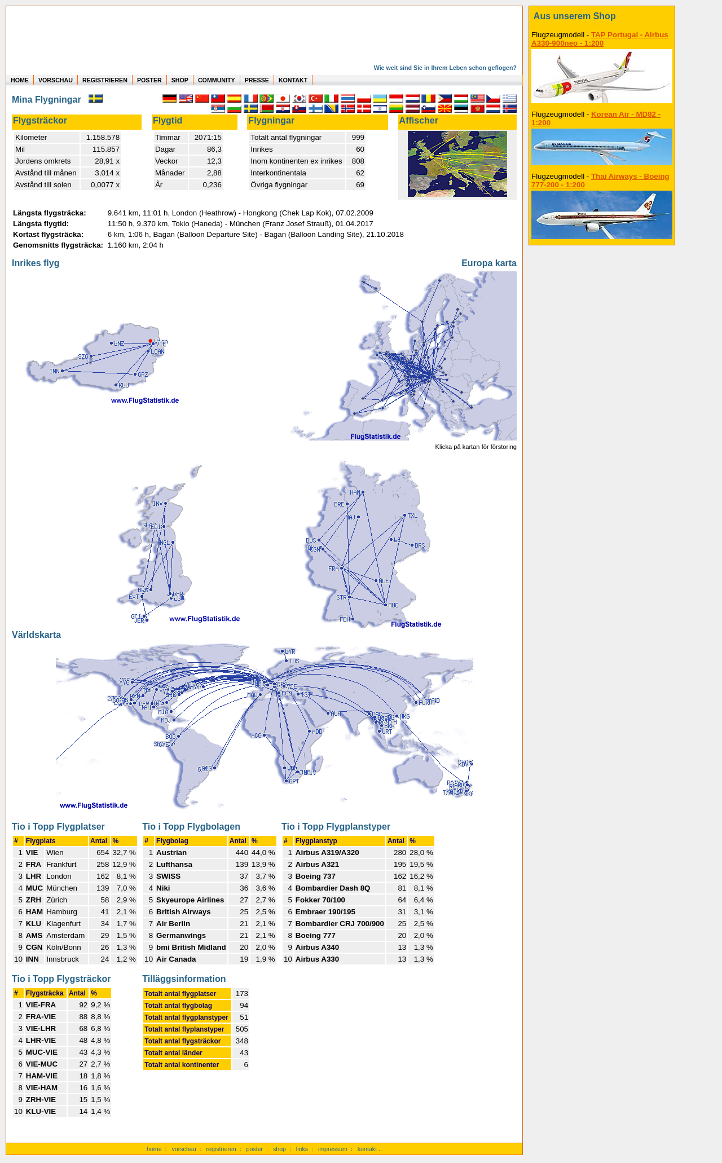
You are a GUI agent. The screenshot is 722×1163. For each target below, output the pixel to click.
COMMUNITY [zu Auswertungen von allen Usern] (216, 80)
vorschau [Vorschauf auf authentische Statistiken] (183, 1149)
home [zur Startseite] (154, 1149)
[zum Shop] (601, 16)
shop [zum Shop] (279, 1149)
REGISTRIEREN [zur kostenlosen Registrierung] (104, 80)
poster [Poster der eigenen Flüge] (254, 1149)
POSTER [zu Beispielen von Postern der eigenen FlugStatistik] (149, 80)
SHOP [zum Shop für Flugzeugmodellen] (179, 80)
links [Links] (302, 1149)
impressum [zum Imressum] (332, 1149)
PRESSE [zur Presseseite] (257, 80)
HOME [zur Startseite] (20, 80)
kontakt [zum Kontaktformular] (367, 1149)
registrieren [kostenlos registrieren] (221, 1149)
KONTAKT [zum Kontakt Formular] (293, 80)
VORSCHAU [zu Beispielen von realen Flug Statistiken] (55, 80)
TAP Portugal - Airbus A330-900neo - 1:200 (599, 38)
